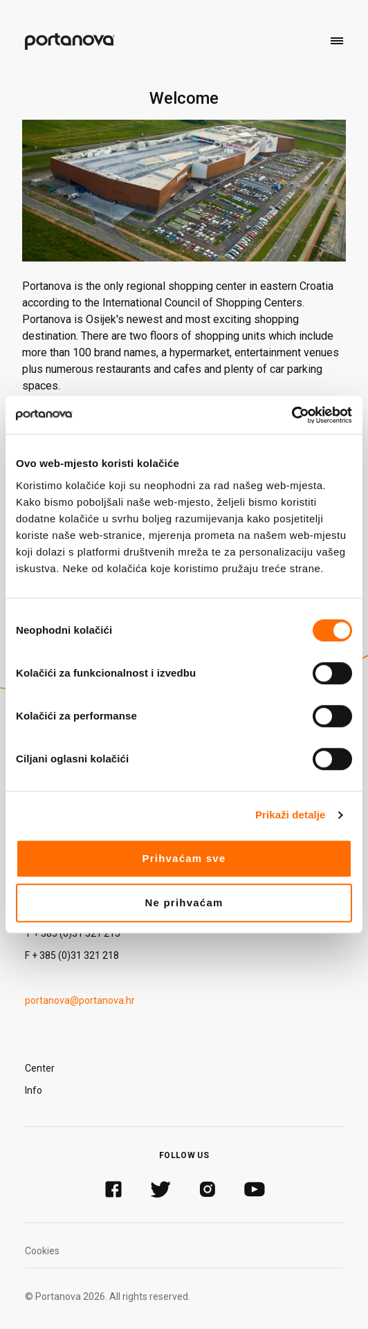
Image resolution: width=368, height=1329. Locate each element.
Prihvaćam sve (184, 858)
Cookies (42, 1250)
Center (40, 1068)
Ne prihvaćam (184, 902)
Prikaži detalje (290, 815)
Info (33, 1090)
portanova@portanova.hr (80, 1000)
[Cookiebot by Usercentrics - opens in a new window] (291, 415)
